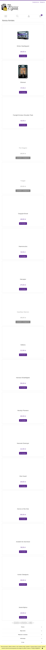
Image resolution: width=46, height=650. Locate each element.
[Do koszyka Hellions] (23, 355)
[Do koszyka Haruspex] (23, 289)
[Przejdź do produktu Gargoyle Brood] (23, 204)
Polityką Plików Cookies (36, 646)
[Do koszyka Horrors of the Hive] (23, 519)
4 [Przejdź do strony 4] (22, 623)
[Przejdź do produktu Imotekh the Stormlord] (23, 533)
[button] (6, 16)
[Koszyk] (40, 16)
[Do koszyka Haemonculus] (23, 256)
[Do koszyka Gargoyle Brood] (23, 223)
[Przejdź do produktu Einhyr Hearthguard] (23, 35)
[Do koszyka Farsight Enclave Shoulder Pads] (23, 125)
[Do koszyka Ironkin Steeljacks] (23, 584)
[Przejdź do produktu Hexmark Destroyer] (23, 434)
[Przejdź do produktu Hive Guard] (23, 467)
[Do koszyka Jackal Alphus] (23, 617)
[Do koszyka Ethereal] (23, 92)
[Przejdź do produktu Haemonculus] (23, 237)
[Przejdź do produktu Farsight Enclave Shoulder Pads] (23, 106)
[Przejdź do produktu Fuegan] (23, 171)
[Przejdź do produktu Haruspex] (23, 270)
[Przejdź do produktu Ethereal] (23, 71)
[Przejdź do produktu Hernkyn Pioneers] (23, 401)
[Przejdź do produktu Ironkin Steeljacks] (23, 565)
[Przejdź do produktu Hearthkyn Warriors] (23, 303)
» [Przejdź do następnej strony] (33, 623)
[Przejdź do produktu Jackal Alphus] (23, 598)
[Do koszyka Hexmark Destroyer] (23, 453)
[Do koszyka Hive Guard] (23, 486)
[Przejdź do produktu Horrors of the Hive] (23, 500)
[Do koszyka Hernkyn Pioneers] (23, 420)
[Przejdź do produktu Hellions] (23, 336)
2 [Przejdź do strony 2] (17, 623)
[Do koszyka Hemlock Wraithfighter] (23, 387)
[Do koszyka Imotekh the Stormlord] (23, 551)
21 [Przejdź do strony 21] (30, 623)
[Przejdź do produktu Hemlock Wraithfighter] (23, 368)
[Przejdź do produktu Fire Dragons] (23, 139)
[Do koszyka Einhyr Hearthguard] (23, 56)
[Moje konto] (29, 16)
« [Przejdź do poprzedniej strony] (12, 623)
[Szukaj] (17, 16)
